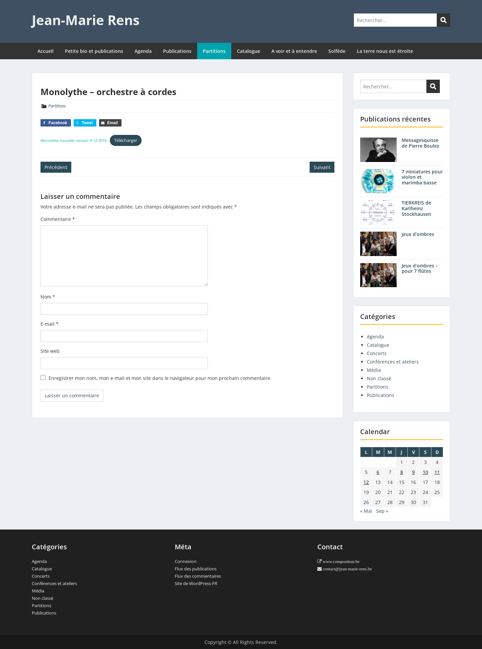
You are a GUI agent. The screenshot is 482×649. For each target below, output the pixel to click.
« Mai (366, 511)
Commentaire (58, 219)
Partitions (214, 51)
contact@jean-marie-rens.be (347, 569)
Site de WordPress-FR (196, 583)
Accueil (45, 51)
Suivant (322, 167)
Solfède (336, 51)
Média (374, 370)
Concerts (377, 353)
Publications (177, 51)
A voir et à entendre (294, 51)
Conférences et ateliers (393, 361)
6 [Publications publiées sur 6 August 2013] (378, 472)
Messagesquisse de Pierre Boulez (420, 143)
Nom (48, 297)
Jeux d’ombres (418, 234)
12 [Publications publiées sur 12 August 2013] (366, 482)
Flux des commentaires (198, 576)
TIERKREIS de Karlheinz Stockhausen (416, 208)
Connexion (185, 561)
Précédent (56, 167)
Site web (50, 351)
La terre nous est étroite (385, 51)
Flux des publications (196, 569)
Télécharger (125, 140)
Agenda (143, 51)
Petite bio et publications (94, 51)
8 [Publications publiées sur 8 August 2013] (401, 472)
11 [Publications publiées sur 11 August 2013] (437, 472)
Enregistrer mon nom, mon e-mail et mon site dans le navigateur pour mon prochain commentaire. (160, 378)
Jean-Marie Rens (86, 20)
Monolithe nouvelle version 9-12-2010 (73, 140)
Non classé (379, 378)
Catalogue (248, 51)
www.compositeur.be (340, 561)
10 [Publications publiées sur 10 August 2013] (425, 472)
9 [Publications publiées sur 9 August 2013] (413, 472)
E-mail (50, 324)
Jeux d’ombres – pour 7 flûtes (420, 268)
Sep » (382, 511)
